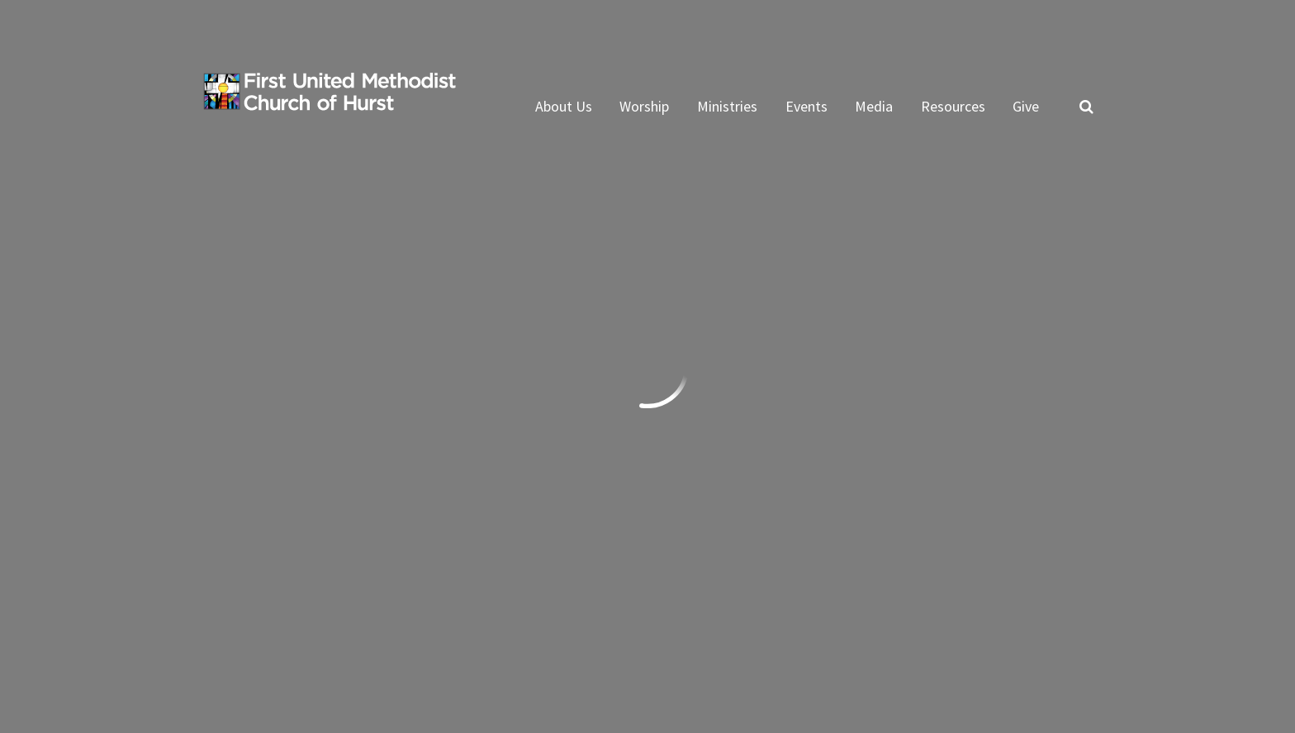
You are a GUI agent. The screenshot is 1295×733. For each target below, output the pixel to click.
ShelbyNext (1058, 653)
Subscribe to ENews (287, 552)
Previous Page (271, 246)
